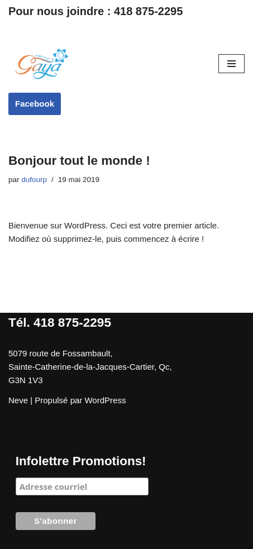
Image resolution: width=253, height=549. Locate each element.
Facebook (34, 103)
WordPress (105, 400)
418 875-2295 (148, 11)
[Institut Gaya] (41, 63)
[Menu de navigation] (231, 63)
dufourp (34, 179)
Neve (18, 400)
